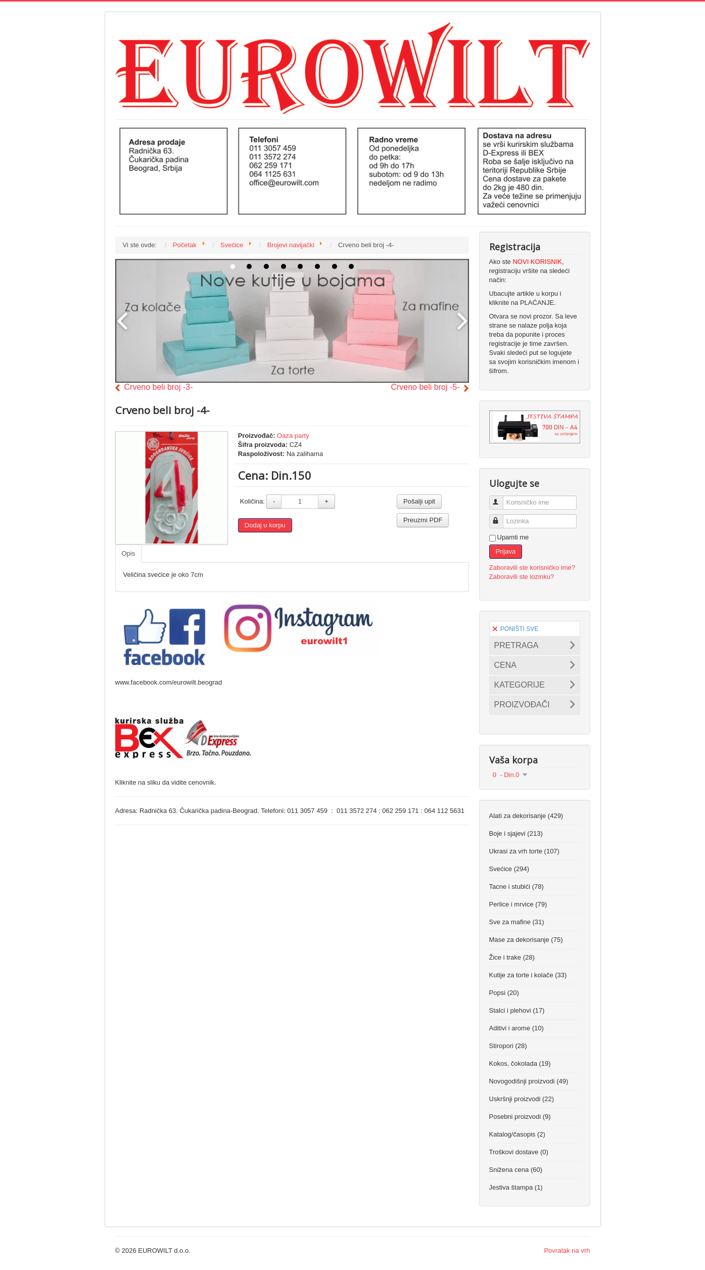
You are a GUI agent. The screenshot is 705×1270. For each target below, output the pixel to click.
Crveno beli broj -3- (158, 387)
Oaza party (293, 435)
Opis (128, 553)
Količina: (252, 501)
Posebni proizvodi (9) (520, 1116)
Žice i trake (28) (512, 957)
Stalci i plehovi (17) (517, 1010)
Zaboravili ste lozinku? (521, 576)
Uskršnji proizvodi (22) (521, 1099)
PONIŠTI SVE (515, 628)
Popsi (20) (504, 992)
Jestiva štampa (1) (516, 1187)
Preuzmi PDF (422, 520)
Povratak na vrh (567, 1250)
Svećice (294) (509, 869)
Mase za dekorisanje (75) (526, 939)
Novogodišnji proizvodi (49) (529, 1081)
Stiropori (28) (508, 1046)
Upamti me (513, 537)
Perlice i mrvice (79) (518, 904)
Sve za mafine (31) (516, 922)
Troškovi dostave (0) (518, 1152)
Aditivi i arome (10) (516, 1028)
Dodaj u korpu (265, 525)
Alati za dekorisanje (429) (526, 816)
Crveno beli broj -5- (425, 387)
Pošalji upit (419, 501)
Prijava (506, 551)
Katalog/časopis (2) (517, 1134)
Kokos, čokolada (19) (520, 1063)
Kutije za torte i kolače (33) (528, 975)
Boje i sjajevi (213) (516, 833)
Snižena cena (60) (516, 1169)
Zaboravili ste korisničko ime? (532, 567)
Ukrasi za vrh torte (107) (524, 851)
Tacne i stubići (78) (516, 886)
